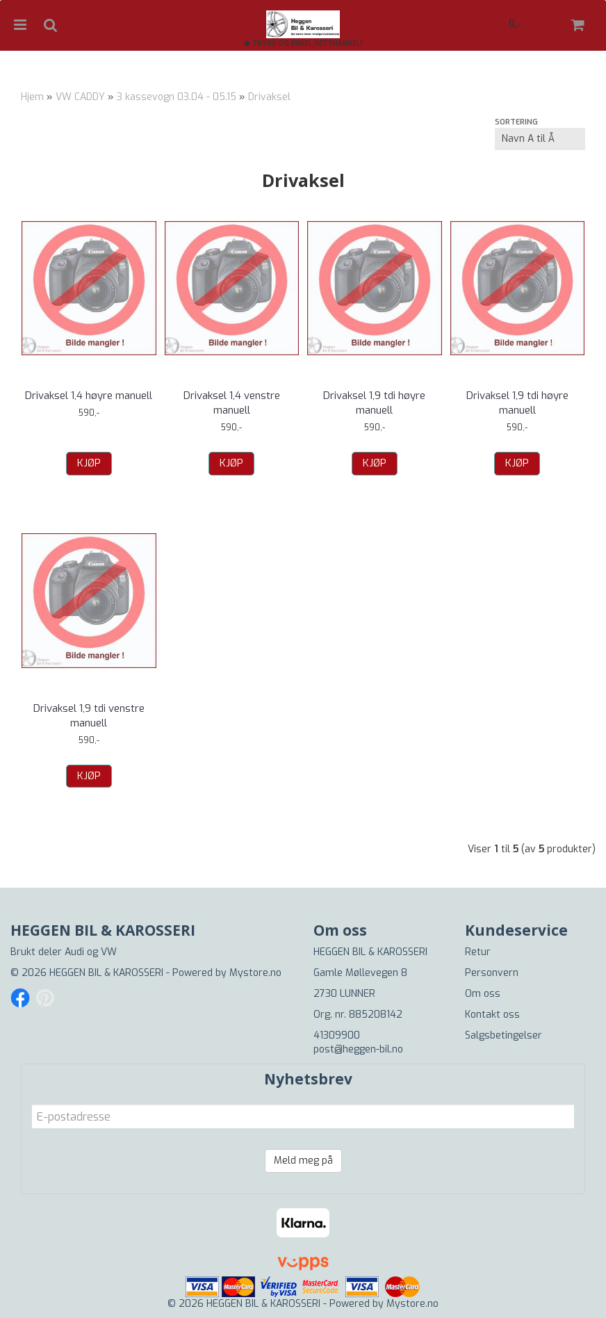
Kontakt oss (492, 1014)
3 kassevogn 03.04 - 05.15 (176, 97)
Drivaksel (269, 97)
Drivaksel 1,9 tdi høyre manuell (374, 403)
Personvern (491, 972)
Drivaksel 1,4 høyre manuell (88, 395)
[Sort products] (540, 139)
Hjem (32, 97)
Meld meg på (303, 1160)
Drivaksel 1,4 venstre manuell (231, 403)
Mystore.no (255, 972)
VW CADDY (80, 97)
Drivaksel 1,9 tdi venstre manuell (89, 715)
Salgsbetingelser (503, 1035)
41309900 (336, 1035)
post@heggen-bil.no (358, 1049)
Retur (478, 952)
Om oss (482, 993)
